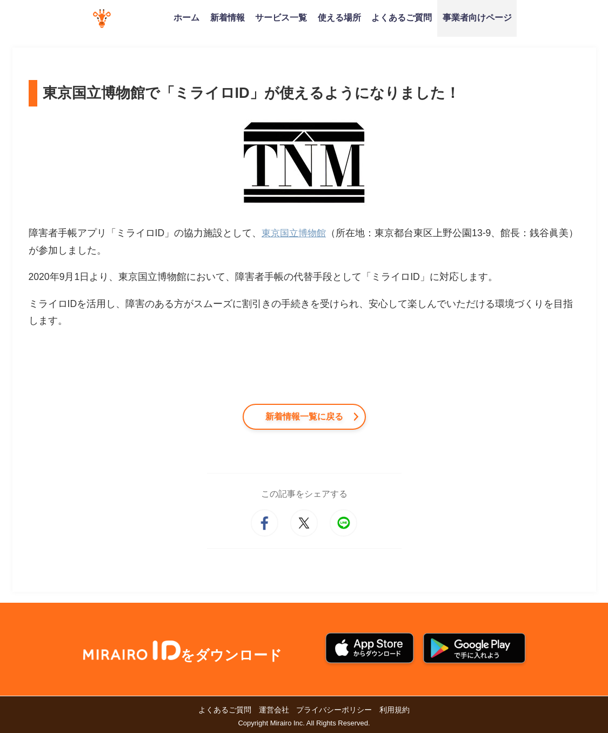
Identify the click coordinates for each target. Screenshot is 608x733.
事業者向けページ (477, 17)
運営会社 (274, 709)
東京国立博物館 (296, 233)
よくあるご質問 (401, 17)
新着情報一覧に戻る (304, 416)
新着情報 (227, 17)
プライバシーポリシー (334, 709)
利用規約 (394, 709)
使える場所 (339, 17)
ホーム (186, 17)
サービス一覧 (281, 17)
